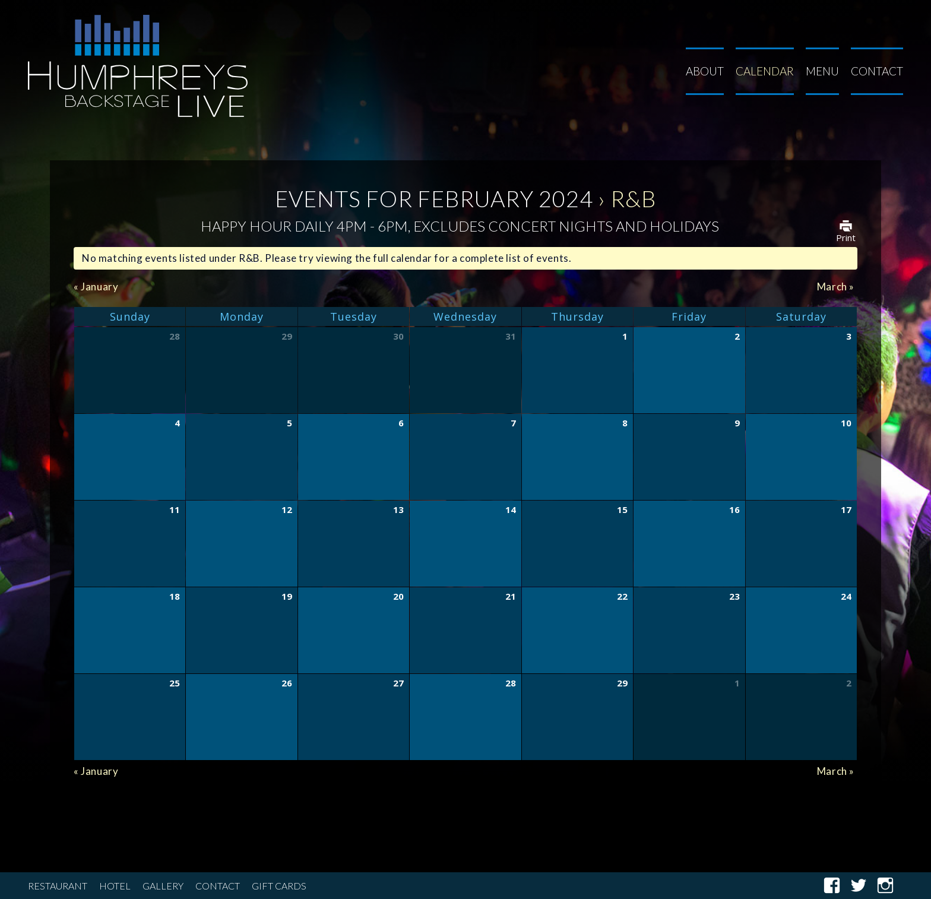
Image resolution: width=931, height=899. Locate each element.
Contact (877, 71)
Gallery (162, 885)
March (835, 286)
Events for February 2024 (434, 198)
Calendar (765, 71)
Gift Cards (279, 885)
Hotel (115, 885)
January (96, 286)
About (705, 71)
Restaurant (57, 885)
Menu (822, 71)
